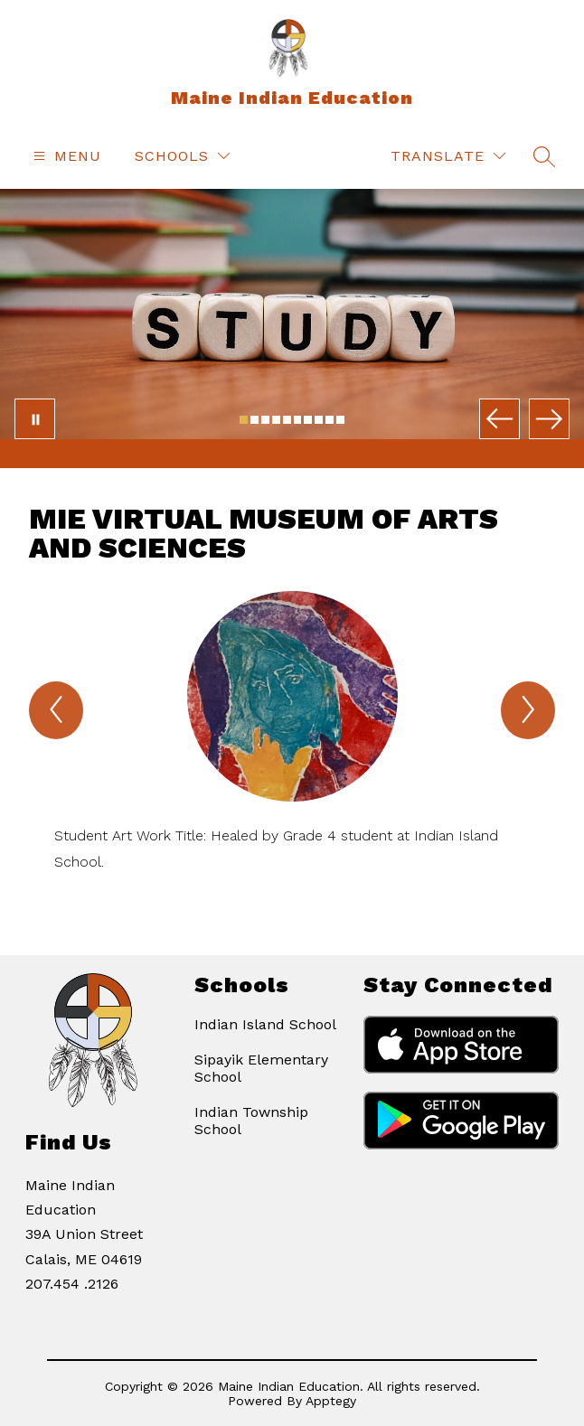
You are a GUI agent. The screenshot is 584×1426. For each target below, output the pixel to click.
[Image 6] (298, 420)
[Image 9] (329, 420)
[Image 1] (244, 420)
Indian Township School (251, 1120)
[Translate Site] (448, 156)
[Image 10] (340, 420)
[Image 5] (287, 420)
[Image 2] (254, 420)
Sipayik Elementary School (261, 1068)
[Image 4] (276, 420)
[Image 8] (319, 420)
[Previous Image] (499, 419)
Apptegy (331, 1400)
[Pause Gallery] (34, 419)
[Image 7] (308, 420)
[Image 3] (265, 420)
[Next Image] (549, 419)
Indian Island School (265, 1024)
